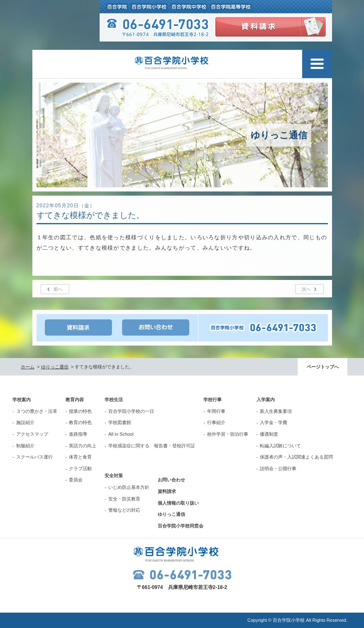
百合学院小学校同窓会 (180, 525)
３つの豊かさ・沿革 (36, 411)
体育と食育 (80, 456)
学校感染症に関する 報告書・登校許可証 (151, 445)
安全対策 (114, 475)
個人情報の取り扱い (178, 502)
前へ (58, 289)
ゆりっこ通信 (54, 366)
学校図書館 (119, 422)
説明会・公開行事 (278, 468)
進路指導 (78, 434)
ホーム (27, 366)
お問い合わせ (171, 479)
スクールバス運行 (34, 456)
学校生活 (114, 399)
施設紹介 (25, 422)
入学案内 (266, 399)
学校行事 (212, 399)
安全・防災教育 (124, 498)
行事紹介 (216, 422)
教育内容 (75, 399)
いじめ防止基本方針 (128, 487)
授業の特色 (80, 411)
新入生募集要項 (276, 411)
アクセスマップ (32, 434)
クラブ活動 (80, 468)
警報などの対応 (124, 510)
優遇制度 (269, 434)
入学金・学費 (273, 422)
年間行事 (216, 411)
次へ (306, 289)
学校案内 (21, 399)
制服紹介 (25, 445)
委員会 (76, 479)
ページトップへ (323, 366)
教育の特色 (80, 422)
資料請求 (167, 491)
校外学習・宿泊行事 (227, 434)
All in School (121, 434)
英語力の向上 (82, 445)
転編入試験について (280, 445)
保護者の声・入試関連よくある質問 (296, 456)
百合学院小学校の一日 (131, 411)
